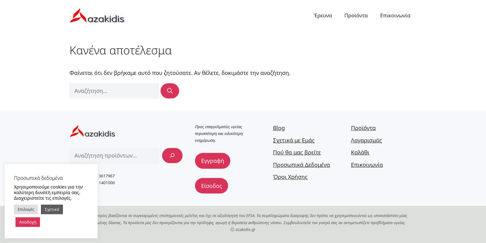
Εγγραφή (212, 160)
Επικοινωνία (395, 15)
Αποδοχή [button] (27, 222)
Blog (279, 128)
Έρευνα (323, 15)
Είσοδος (211, 185)
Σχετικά (52, 209)
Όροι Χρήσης (290, 176)
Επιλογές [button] (26, 209)
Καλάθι (360, 152)
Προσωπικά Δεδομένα (301, 164)
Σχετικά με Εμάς (294, 140)
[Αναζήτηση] (170, 90)
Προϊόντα (356, 15)
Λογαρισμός (366, 140)
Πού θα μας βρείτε (297, 152)
